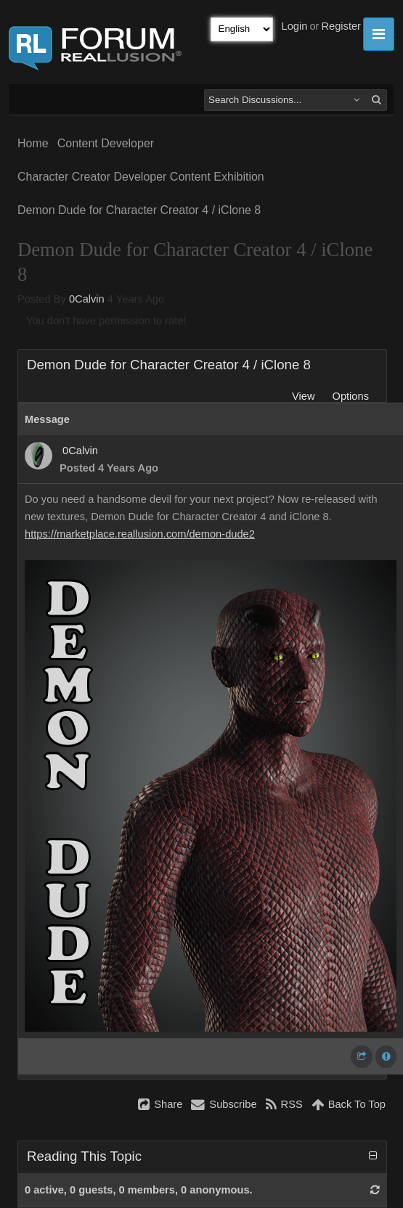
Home (33, 143)
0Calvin (87, 299)
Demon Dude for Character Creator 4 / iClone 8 (139, 210)
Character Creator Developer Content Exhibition (140, 176)
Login (295, 26)
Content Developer (105, 143)
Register (341, 26)
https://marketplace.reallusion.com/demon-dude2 (140, 534)
